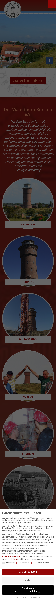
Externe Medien (40, 563)
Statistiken (23, 563)
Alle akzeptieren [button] (28, 571)
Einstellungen (13, 559)
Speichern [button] (28, 580)
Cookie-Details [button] (14, 597)
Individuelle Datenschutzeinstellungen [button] (28, 590)
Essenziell (8, 563)
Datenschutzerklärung (12, 556)
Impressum (43, 597)
